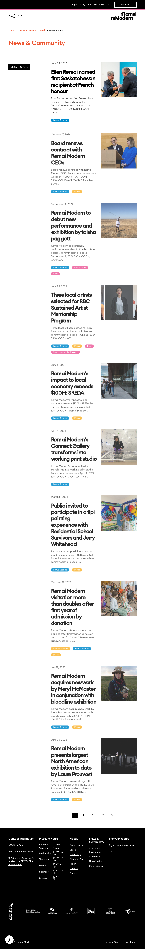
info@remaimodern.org (20, 852)
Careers (74, 869)
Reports (73, 864)
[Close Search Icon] (20, 15)
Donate (125, 5)
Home (11, 30)
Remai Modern (77, 845)
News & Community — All (32, 30)
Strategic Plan (77, 859)
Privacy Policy (129, 942)
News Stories (60, 120)
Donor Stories (96, 866)
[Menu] (12, 16)
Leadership (75, 855)
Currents (94, 857)
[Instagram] (111, 852)
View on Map (15, 864)
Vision (73, 850)
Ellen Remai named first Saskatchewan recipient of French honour (73, 82)
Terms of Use (111, 942)
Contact (74, 873)
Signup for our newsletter (122, 845)
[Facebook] (118, 852)
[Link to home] (124, 16)
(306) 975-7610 (15, 845)
